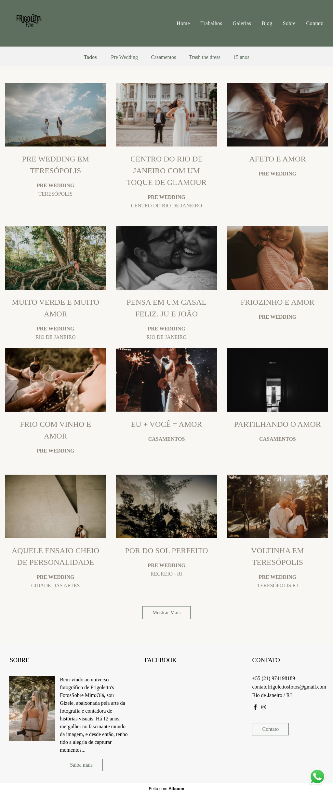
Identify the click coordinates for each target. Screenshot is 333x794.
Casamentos (163, 57)
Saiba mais (81, 765)
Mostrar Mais (167, 612)
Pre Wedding (124, 57)
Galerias (242, 23)
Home (183, 23)
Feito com (166, 788)
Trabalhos (211, 23)
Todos (90, 57)
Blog (267, 23)
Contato (315, 23)
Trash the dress (204, 57)
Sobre (289, 23)
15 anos (241, 57)
